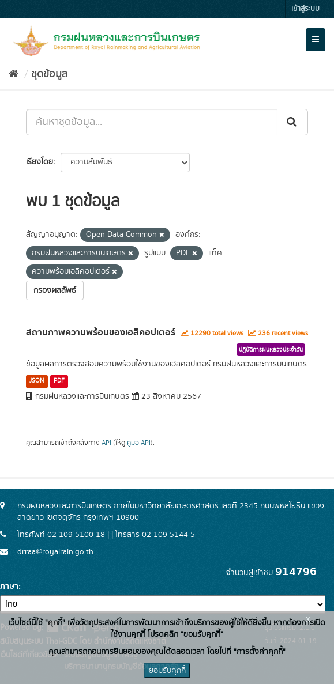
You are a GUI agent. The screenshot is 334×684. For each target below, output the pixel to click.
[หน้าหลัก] (13, 74)
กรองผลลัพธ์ (54, 290)
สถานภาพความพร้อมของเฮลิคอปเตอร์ (100, 332)
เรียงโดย (39, 162)
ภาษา (9, 586)
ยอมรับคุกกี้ (167, 671)
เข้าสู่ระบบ (305, 8)
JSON (36, 381)
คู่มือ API (139, 443)
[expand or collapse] (315, 39)
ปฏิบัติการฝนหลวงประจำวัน (271, 350)
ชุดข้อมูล (49, 74)
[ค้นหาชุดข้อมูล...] (151, 122)
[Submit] (292, 122)
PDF (59, 381)
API (106, 443)
